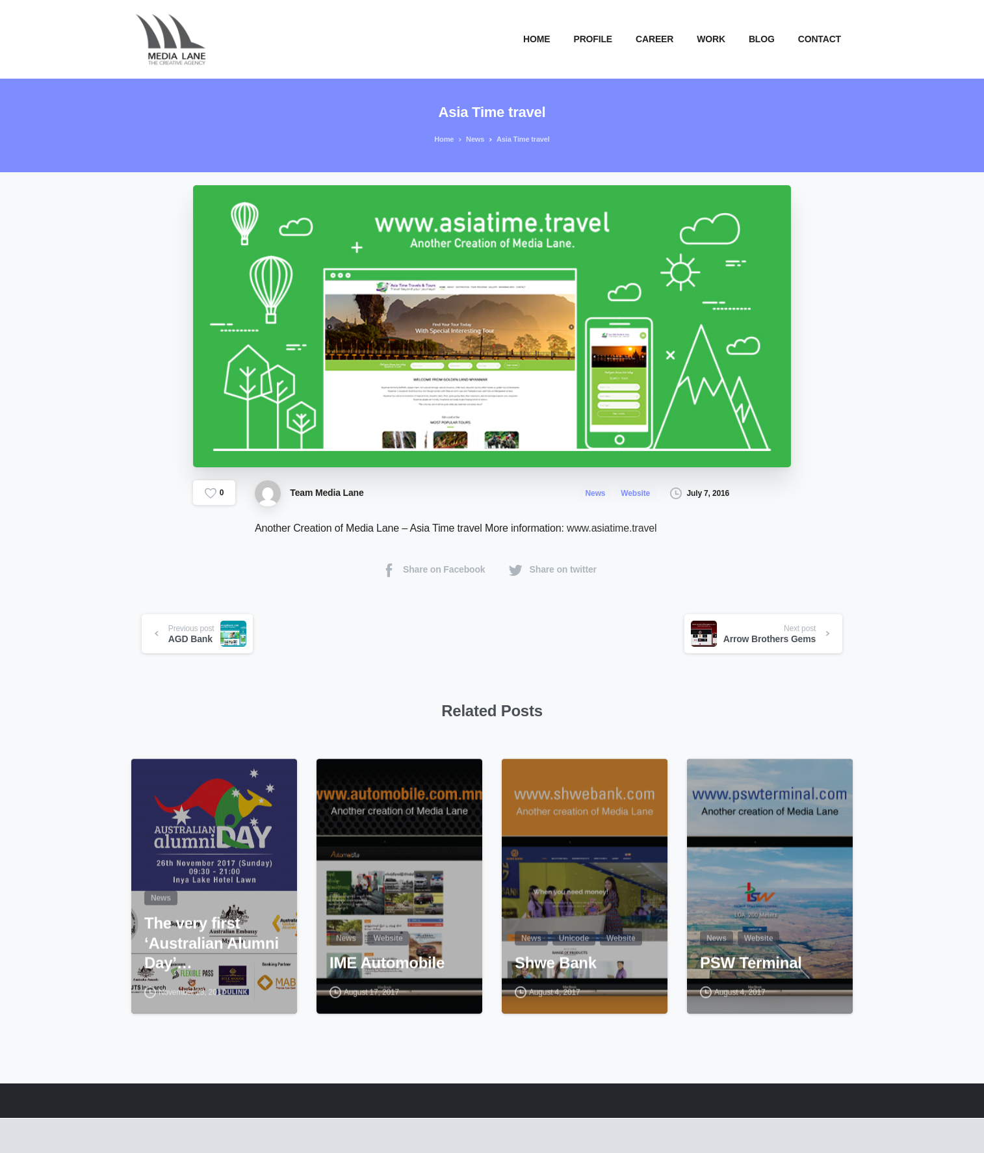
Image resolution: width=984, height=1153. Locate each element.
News (472, 139)
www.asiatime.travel (611, 528)
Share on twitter (552, 570)
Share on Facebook (433, 570)
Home (442, 139)
